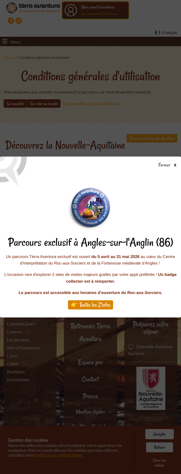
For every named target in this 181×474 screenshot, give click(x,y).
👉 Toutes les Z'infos (90, 305)
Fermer (169, 165)
